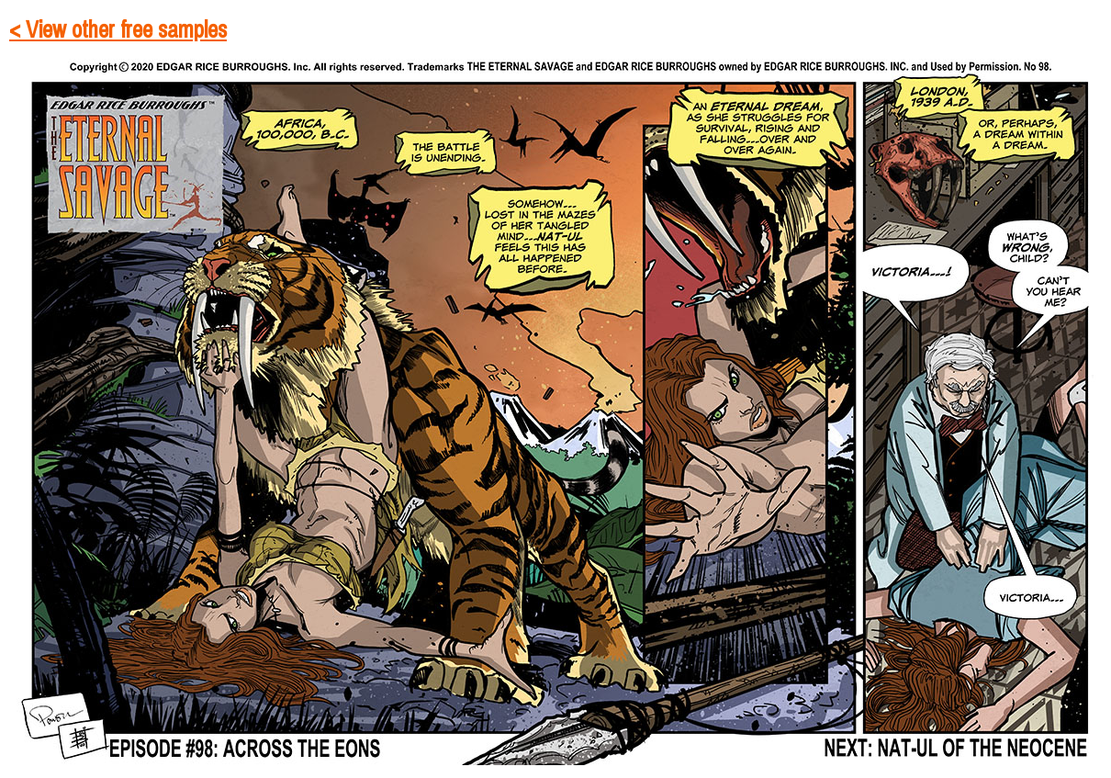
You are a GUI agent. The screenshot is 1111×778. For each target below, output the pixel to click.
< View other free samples (118, 30)
